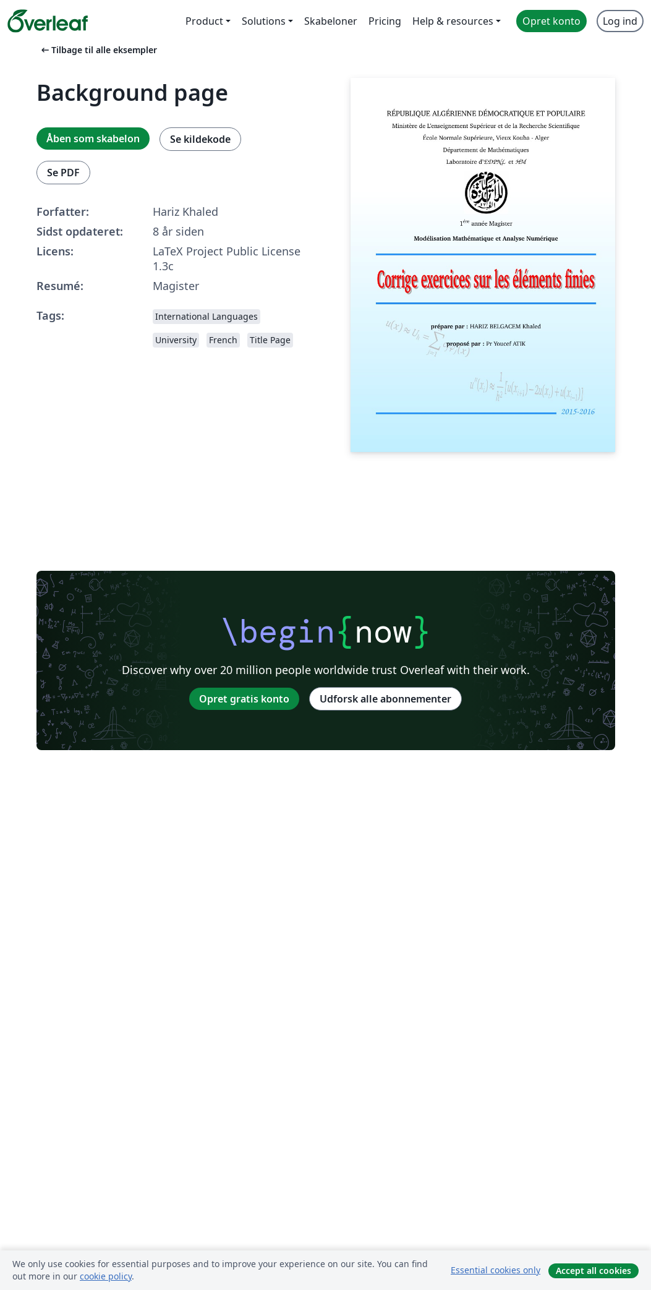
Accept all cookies (593, 1270)
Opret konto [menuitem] (551, 21)
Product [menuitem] (204, 21)
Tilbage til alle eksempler (98, 50)
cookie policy (106, 1276)
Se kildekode (200, 139)
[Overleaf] (47, 21)
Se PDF (63, 172)
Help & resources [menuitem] (452, 21)
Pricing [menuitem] (384, 21)
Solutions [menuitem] (264, 21)
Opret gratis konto (244, 699)
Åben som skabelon (93, 138)
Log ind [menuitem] (620, 21)
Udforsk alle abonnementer (385, 699)
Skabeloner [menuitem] (330, 21)
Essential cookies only (495, 1270)
